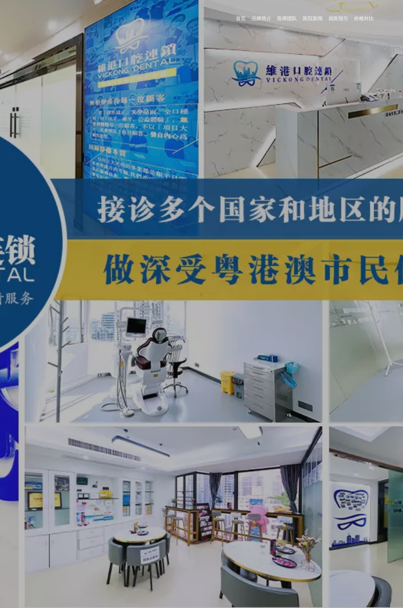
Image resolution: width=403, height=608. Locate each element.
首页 (241, 18)
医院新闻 (313, 18)
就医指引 (338, 18)
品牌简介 (261, 18)
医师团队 (287, 18)
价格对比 (364, 18)
